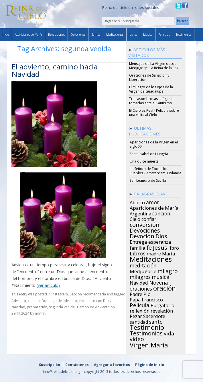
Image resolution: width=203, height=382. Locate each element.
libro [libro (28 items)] (173, 247)
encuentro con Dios (95, 300)
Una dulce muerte (144, 161)
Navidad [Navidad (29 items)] (139, 282)
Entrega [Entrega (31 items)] (138, 241)
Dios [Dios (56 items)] (161, 235)
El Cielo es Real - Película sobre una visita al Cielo (154, 112)
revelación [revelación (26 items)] (162, 310)
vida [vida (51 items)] (169, 332)
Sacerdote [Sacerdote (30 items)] (154, 315)
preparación (37, 307)
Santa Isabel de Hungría (149, 153)
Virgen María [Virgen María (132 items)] (149, 344)
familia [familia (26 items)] (137, 247)
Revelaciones (56, 35)
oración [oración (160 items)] (164, 287)
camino (34, 300)
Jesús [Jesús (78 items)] (160, 246)
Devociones (78, 35)
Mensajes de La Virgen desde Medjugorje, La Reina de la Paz (153, 65)
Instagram (60, 294)
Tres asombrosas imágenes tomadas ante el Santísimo (151, 100)
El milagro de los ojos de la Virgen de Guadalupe (151, 89)
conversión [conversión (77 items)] (144, 223)
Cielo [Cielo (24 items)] (135, 218)
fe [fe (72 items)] (149, 247)
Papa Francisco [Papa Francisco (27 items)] (146, 299)
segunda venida (62, 307)
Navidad (18, 307)
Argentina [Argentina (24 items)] (140, 213)
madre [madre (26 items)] (154, 253)
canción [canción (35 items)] (161, 212)
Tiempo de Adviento (93, 307)
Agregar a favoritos (112, 364)
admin (40, 313)
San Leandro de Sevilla (148, 180)
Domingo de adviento (59, 300)
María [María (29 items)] (168, 253)
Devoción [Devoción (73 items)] (142, 235)
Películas (164, 35)
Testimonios (183, 35)
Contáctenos (77, 364)
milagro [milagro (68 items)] (167, 270)
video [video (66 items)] (137, 338)
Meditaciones (114, 35)
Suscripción (49, 364)
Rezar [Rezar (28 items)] (136, 315)
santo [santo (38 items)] (156, 321)
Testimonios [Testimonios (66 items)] (146, 332)
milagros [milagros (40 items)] (140, 276)
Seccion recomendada (88, 294)
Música (147, 35)
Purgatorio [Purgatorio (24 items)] (162, 304)
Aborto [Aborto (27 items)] (137, 201)
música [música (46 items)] (160, 276)
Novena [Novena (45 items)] (158, 281)
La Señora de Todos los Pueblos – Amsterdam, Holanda (155, 170)
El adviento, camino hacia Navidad (54, 70)
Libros (133, 35)
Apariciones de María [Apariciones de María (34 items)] (154, 207)
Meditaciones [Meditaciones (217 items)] (151, 258)
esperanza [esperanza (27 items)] (159, 241)
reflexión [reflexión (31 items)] (139, 310)
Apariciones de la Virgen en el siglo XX (154, 144)
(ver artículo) (48, 285)
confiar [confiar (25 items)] (148, 218)
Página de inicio (149, 364)
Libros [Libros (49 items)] (137, 252)
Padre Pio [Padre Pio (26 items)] (140, 293)
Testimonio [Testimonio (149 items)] (147, 326)
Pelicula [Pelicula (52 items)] (139, 304)
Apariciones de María (28, 35)
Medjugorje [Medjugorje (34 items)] (143, 270)
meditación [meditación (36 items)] (143, 264)
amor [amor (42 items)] (152, 201)
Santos (95, 35)
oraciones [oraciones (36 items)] (141, 287)
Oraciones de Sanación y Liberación (149, 77)
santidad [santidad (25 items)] (139, 321)
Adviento (18, 300)
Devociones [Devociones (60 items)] (145, 229)
